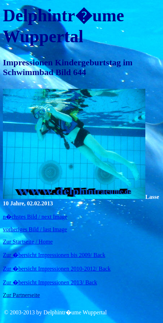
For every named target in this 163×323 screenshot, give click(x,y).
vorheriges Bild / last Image (35, 229)
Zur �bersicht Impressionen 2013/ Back (50, 282)
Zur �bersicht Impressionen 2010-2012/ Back (57, 269)
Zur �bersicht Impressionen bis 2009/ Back (54, 255)
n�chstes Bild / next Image (35, 217)
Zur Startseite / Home (28, 242)
